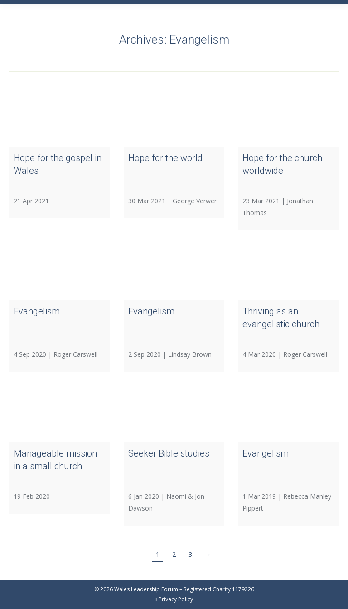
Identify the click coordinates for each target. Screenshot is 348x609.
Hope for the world (165, 157)
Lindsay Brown (190, 354)
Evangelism (37, 311)
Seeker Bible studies (168, 453)
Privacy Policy (176, 599)
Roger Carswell (75, 354)
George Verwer (195, 200)
